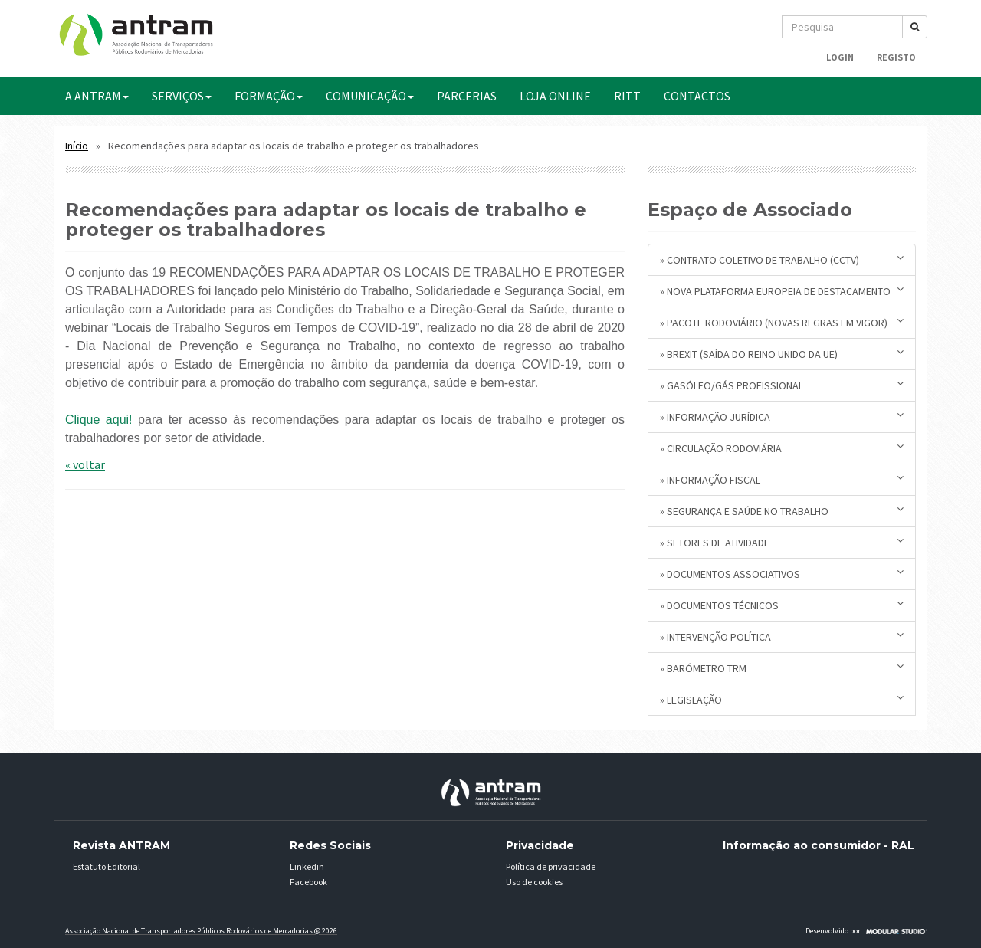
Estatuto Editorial (106, 866)
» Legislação (782, 699)
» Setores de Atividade (782, 542)
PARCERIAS (467, 95)
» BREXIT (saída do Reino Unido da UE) (782, 353)
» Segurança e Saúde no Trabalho (782, 511)
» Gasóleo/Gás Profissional (782, 385)
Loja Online (555, 95)
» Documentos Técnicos (782, 605)
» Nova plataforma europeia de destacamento (782, 291)
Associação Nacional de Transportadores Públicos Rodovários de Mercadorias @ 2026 (201, 931)
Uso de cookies (534, 881)
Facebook (308, 881)
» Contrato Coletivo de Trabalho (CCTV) (782, 259)
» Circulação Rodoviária (782, 448)
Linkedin (307, 866)
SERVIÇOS (182, 95)
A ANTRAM (97, 95)
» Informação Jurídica (782, 416)
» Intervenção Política (782, 636)
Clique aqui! (99, 419)
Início (76, 146)
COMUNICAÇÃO (370, 95)
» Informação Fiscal (782, 479)
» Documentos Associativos (782, 573)
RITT (627, 95)
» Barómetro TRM (782, 668)
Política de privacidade (550, 866)
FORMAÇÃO (269, 95)
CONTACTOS (697, 95)
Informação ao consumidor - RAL (818, 845)
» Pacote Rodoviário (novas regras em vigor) (782, 322)
